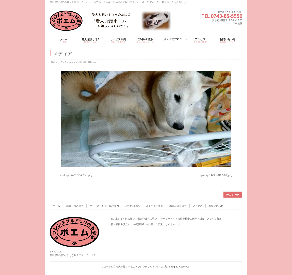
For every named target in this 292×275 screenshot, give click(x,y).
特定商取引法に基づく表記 (148, 224)
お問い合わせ (216, 205)
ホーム (56, 205)
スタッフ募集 (214, 218)
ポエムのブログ (177, 205)
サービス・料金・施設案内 (104, 205)
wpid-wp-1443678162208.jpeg (216, 175)
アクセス (197, 205)
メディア (62, 62)
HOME (53, 62)
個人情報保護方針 (120, 224)
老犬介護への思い (147, 218)
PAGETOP (232, 194)
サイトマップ (172, 224)
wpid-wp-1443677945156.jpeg (76, 175)
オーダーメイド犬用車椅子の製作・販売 (182, 218)
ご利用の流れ (132, 205)
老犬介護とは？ (74, 205)
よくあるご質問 (154, 205)
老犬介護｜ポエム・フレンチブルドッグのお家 (141, 266)
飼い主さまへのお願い (123, 218)
